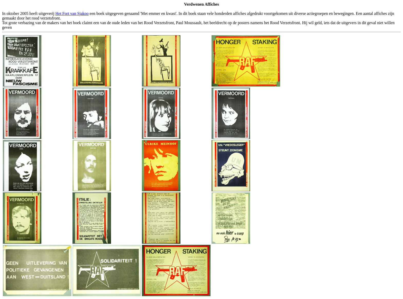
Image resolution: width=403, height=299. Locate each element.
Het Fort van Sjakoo (72, 13)
